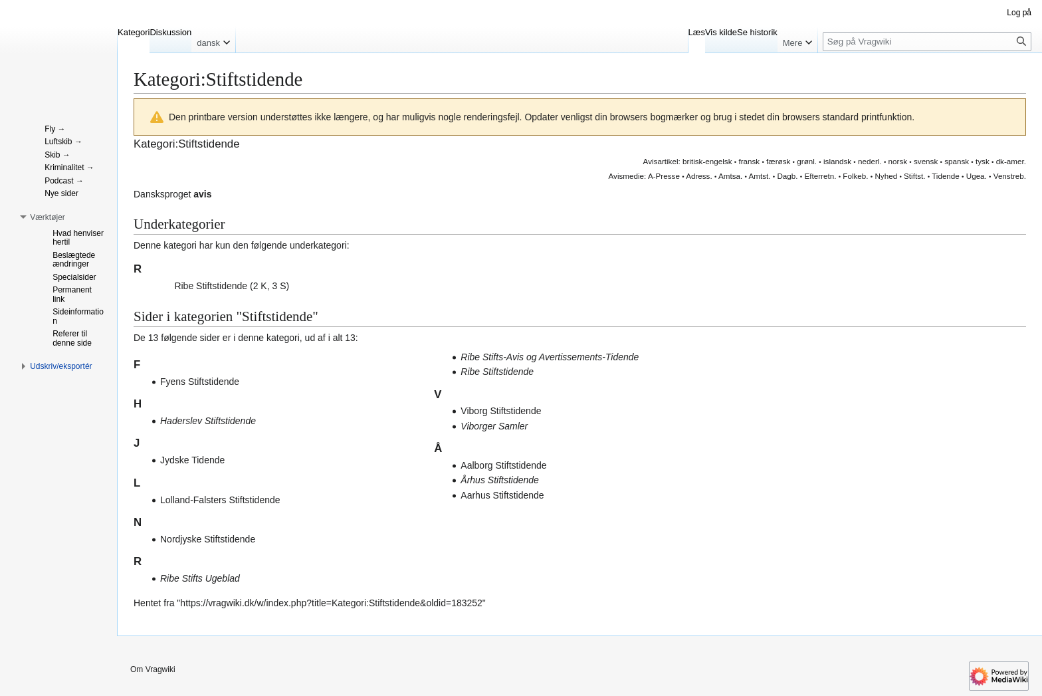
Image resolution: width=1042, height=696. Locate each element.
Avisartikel (660, 161)
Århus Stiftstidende (500, 480)
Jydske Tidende (192, 460)
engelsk (718, 161)
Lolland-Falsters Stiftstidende (220, 500)
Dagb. (787, 176)
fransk (749, 161)
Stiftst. (914, 176)
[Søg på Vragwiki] (927, 41)
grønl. (807, 161)
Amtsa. (730, 176)
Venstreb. (1009, 176)
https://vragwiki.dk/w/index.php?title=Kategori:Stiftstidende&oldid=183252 (331, 603)
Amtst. (759, 176)
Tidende (946, 176)
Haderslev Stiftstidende (208, 420)
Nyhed (886, 176)
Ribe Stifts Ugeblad (200, 578)
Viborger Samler (494, 426)
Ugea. (976, 176)
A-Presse (664, 176)
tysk (983, 161)
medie (633, 176)
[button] (167, 285)
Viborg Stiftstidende (501, 411)
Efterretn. (820, 176)
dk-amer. (1011, 161)
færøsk (778, 161)
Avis (616, 176)
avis (202, 194)
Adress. (699, 176)
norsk (898, 161)
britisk (692, 161)
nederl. (870, 161)
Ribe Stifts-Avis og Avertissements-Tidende (550, 357)
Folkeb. (855, 176)
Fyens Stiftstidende (199, 381)
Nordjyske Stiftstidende (207, 539)
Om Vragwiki (152, 669)
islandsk (837, 161)
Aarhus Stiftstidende (502, 495)
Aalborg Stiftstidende (503, 465)
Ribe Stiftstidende (210, 286)
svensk (926, 161)
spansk (956, 161)
